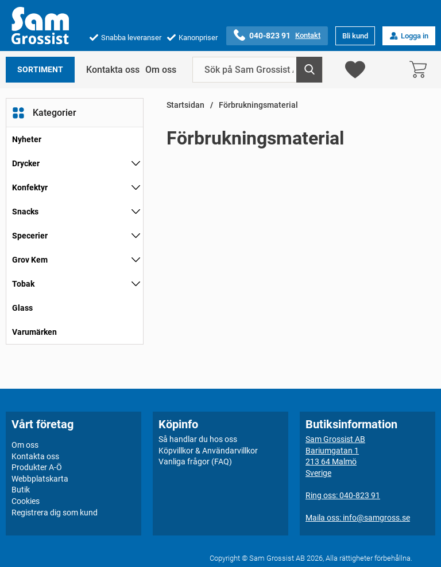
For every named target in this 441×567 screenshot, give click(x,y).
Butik (20, 489)
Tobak (23, 283)
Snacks (25, 211)
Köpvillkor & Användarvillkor (208, 450)
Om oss (160, 69)
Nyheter (26, 139)
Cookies (25, 501)
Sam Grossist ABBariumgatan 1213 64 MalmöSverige (335, 456)
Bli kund (355, 36)
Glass (22, 307)
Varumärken (34, 332)
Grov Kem (30, 259)
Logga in (408, 36)
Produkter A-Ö (36, 467)
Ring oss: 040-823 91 (342, 495)
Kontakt (307, 35)
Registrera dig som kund (54, 512)
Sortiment (40, 70)
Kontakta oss (113, 69)
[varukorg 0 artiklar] (421, 70)
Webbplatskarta (39, 478)
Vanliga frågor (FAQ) (195, 461)
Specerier (30, 235)
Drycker (26, 163)
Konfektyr (30, 187)
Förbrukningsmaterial (258, 105)
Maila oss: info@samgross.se (357, 517)
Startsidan (185, 105)
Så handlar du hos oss (197, 439)
